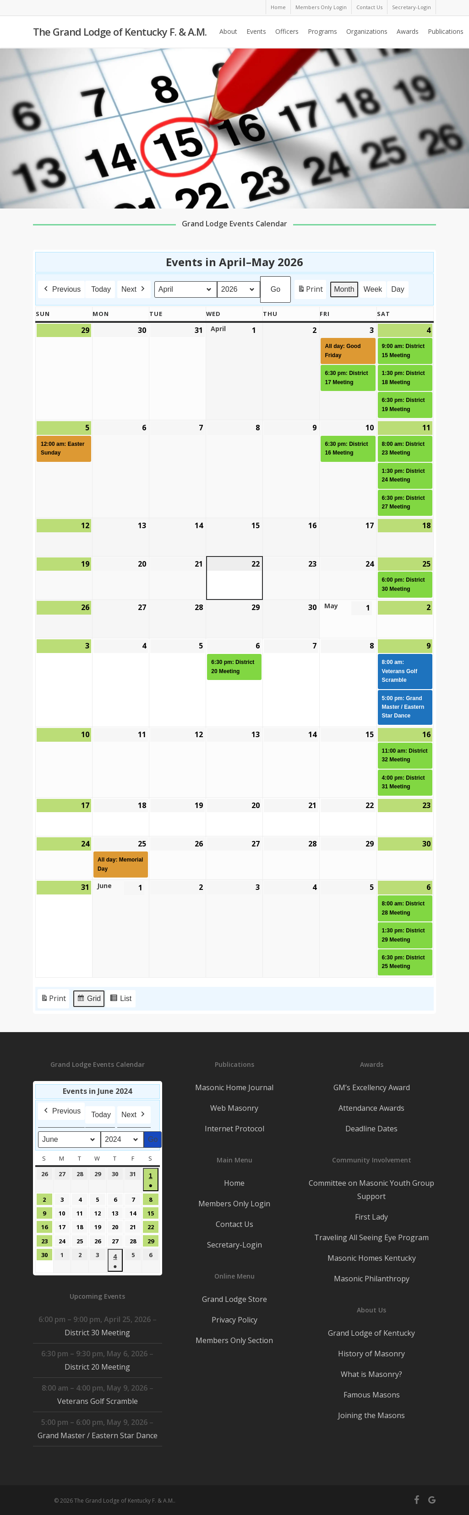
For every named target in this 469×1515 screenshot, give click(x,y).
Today (101, 289)
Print (310, 291)
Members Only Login (234, 1204)
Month (344, 289)
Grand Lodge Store (234, 1299)
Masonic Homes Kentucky (371, 1258)
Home (234, 1183)
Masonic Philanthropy (371, 1279)
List (120, 999)
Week (373, 289)
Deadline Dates (371, 1129)
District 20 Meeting (97, 1367)
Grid (88, 999)
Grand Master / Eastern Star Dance (98, 1435)
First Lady (371, 1217)
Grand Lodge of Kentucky (371, 1333)
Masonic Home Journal (234, 1087)
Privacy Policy (234, 1320)
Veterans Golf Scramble (97, 1401)
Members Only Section (234, 1340)
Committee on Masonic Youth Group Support (371, 1189)
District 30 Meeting (97, 1333)
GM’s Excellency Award (371, 1087)
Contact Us (234, 1224)
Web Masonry (234, 1108)
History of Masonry (371, 1354)
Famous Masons (372, 1395)
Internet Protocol (234, 1129)
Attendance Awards (371, 1108)
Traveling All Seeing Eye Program (371, 1237)
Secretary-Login (234, 1245)
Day (397, 289)
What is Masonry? (371, 1374)
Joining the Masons (371, 1415)
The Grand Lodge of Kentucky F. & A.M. (120, 32)
